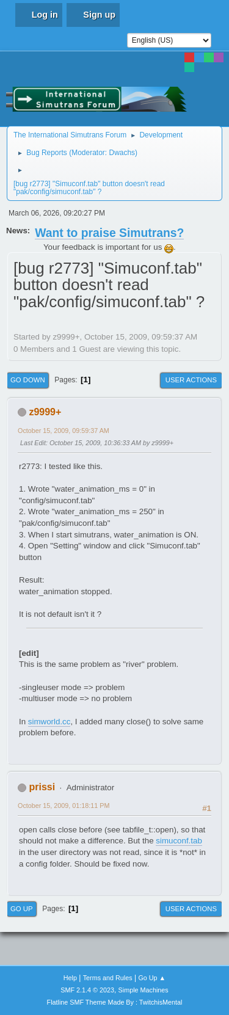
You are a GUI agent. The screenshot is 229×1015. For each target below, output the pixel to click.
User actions (191, 380)
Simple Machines (143, 990)
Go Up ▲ (151, 977)
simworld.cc (49, 721)
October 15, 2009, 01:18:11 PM (63, 805)
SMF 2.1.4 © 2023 (87, 990)
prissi (42, 787)
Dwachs (122, 152)
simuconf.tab (179, 840)
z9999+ (45, 412)
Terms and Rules (108, 977)
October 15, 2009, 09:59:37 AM (63, 430)
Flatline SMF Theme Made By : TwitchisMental (115, 1002)
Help (70, 977)
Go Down (27, 380)
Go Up (21, 908)
